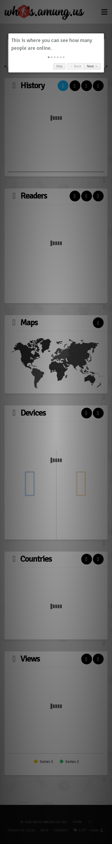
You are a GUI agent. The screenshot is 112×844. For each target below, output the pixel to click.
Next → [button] (92, 66)
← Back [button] (76, 66)
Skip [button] (59, 66)
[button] (49, 57)
